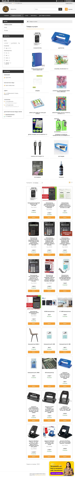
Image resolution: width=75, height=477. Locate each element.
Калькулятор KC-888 (64, 344)
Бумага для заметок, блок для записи (37, 113)
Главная (6, 15)
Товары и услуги (16, 15)
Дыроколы (61, 48)
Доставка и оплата (44, 15)
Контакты (34, 15)
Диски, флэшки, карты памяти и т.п (37, 134)
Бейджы (37, 90)
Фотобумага (37, 177)
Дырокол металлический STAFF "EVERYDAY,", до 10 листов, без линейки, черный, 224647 (33, 409)
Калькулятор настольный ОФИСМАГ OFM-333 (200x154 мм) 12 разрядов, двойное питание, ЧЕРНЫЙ (49, 278)
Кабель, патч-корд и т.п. (37, 156)
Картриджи (61, 156)
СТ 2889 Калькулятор (65, 311)
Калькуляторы (38, 48)
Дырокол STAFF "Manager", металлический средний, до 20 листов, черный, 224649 (49, 409)
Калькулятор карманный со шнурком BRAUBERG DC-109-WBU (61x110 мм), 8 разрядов (65, 277)
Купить (33, 217)
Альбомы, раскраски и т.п (61, 68)
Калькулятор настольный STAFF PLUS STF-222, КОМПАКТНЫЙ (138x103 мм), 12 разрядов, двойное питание (49, 241)
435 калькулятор (49, 372)
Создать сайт (12, 1)
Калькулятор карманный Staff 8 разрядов (34, 312)
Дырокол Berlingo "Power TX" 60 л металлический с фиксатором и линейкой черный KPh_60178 (34, 443)
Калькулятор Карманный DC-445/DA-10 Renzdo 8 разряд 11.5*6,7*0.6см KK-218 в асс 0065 (65, 205)
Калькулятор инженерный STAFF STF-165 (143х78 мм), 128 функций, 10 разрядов (49, 205)
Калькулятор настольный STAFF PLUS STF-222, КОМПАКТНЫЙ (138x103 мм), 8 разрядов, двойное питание (65, 241)
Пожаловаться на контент (40, 475)
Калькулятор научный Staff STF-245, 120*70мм (34, 204)
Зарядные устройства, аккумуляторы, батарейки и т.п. (61, 135)
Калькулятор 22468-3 (33, 344)
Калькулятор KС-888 (49, 344)
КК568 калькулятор (49, 311)
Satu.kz (43, 473)
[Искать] (60, 9)
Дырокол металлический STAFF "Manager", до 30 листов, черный (65, 408)
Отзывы (6, 30)
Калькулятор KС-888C (34, 372)
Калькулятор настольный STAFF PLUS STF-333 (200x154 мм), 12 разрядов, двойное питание (33, 278)
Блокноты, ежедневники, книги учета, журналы (61, 91)
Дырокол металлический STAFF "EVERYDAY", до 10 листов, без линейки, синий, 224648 (65, 375)
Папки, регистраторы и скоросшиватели (37, 69)
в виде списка (71, 183)
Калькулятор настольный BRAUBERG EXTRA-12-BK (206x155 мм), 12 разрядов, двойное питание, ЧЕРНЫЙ (33, 241)
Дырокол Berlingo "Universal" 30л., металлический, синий (49, 442)
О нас (26, 15)
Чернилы (61, 177)
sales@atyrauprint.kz (10, 114)
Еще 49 (7, 64)
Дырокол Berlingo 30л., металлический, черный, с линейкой (65, 442)
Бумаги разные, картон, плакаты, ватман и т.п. (61, 113)
